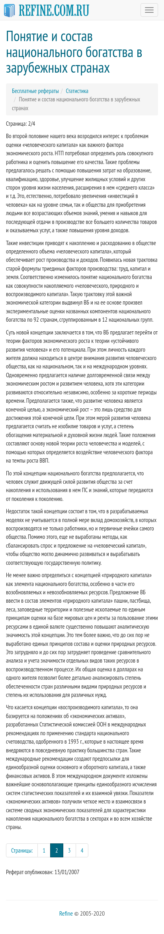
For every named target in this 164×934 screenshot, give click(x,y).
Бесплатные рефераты (35, 91)
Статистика (77, 91)
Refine (66, 913)
